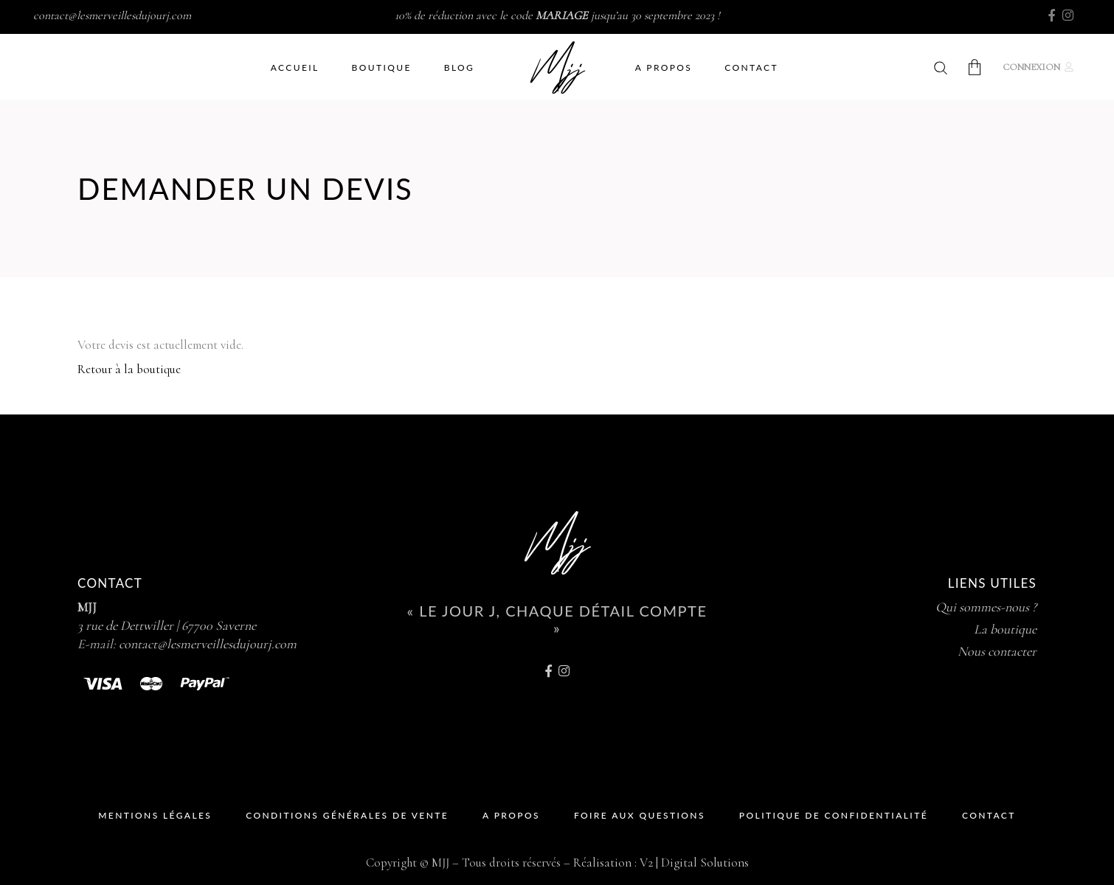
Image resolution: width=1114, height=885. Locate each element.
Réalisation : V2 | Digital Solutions (661, 862)
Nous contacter (997, 651)
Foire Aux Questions (639, 815)
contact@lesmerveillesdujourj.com (112, 15)
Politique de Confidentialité (833, 815)
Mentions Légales (155, 815)
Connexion (1031, 67)
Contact (989, 815)
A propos (511, 815)
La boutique (1005, 629)
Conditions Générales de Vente (347, 815)
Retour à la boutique (129, 369)
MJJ (87, 607)
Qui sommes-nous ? (986, 607)
